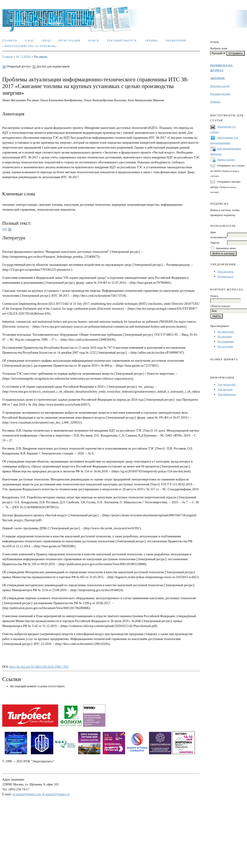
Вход (46, 40)
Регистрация (69, 40)
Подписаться (225, 276)
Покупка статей (219, 86)
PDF (4, 229)
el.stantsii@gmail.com (27, 794)
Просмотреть (225, 271)
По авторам (224, 336)
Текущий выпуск (122, 40)
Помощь (215, 101)
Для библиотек (226, 394)
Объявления (176, 40)
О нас (29, 40)
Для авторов (224, 389)
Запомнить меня (226, 248)
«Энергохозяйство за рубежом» (29, 46)
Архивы (151, 40)
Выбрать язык (218, 48)
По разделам (225, 346)
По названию (225, 341)
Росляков (40, 56)
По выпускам (225, 331)
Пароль (214, 242)
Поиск (93, 40)
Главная (9, 40)
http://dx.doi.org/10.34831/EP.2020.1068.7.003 (38, 666)
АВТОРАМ (217, 78)
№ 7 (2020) (23, 56)
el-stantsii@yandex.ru (56, 794)
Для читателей (226, 384)
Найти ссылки (226, 159)
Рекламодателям (220, 93)
